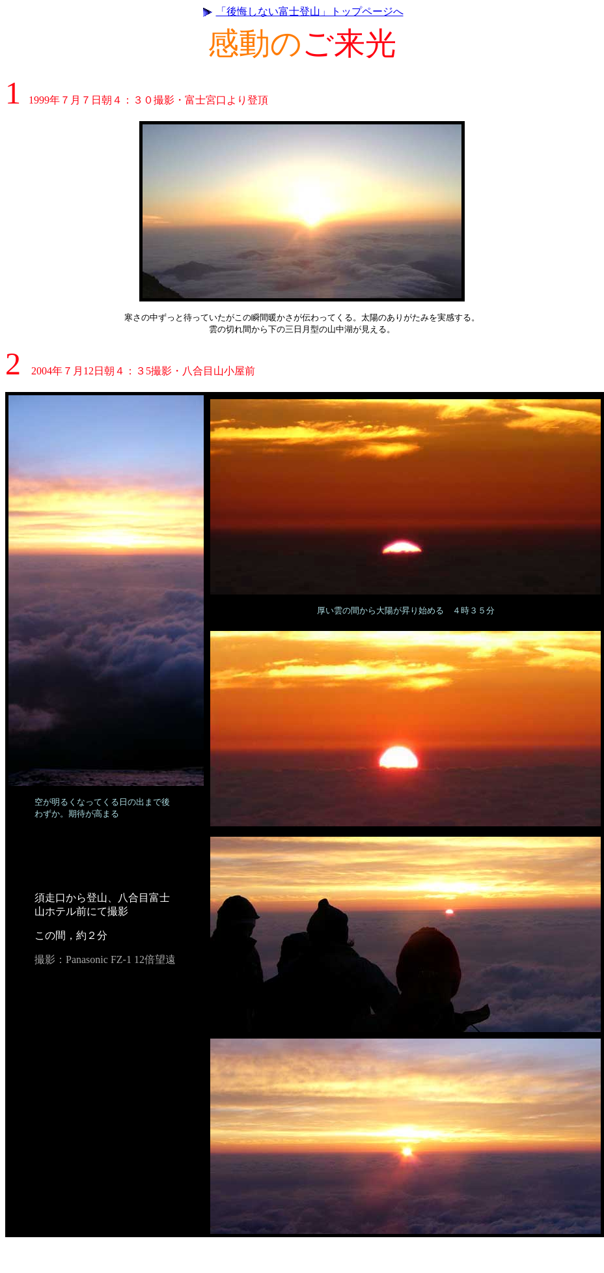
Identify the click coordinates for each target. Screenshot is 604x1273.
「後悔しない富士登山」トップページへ (310, 11)
